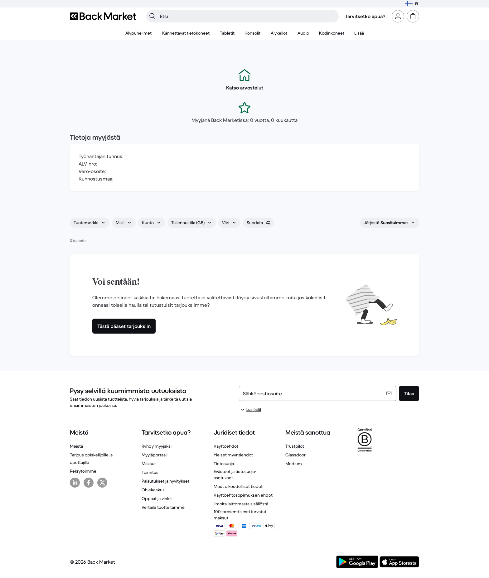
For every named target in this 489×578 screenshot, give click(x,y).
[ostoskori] (413, 16)
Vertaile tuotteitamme (163, 507)
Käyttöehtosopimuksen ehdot (243, 495)
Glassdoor (295, 455)
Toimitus (150, 472)
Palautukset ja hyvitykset (165, 481)
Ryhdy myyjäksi (157, 446)
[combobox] (89, 223)
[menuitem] (138, 33)
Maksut (149, 463)
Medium (293, 463)
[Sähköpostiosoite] (317, 393)
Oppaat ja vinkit (157, 498)
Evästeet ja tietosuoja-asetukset (235, 474)
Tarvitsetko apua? (365, 16)
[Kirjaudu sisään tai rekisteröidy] (398, 16)
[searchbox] (247, 16)
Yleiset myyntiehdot (233, 455)
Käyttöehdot (226, 446)
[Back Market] (103, 16)
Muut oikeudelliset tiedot (238, 486)
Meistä (76, 446)
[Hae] (152, 16)
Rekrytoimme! (83, 471)
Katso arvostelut (244, 87)
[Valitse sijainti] (411, 3)
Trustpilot (294, 446)
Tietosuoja (224, 463)
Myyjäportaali (154, 455)
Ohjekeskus (153, 490)
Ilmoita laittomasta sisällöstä (241, 504)
